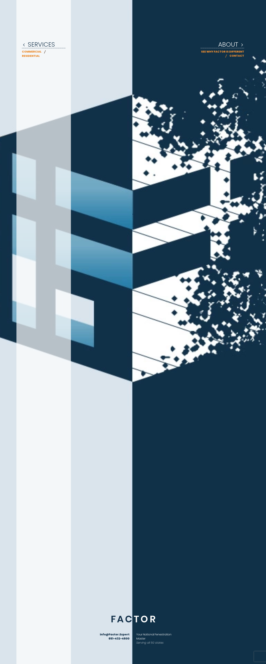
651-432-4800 (119, 639)
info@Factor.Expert (114, 634)
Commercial (31, 52)
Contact (237, 56)
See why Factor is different (222, 52)
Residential (31, 56)
